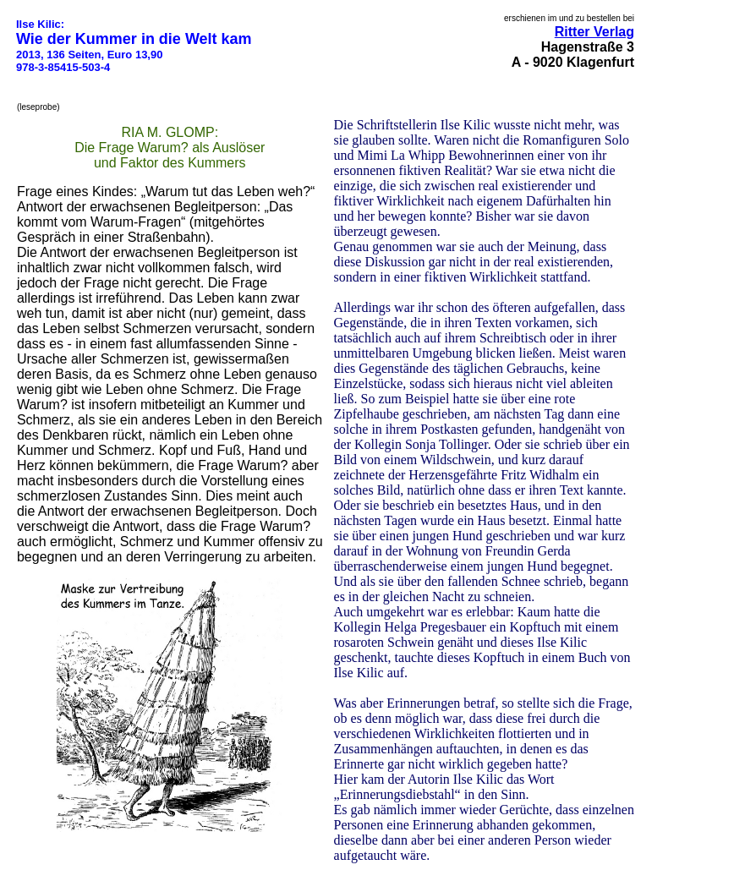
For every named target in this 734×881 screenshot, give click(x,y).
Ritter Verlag (594, 32)
